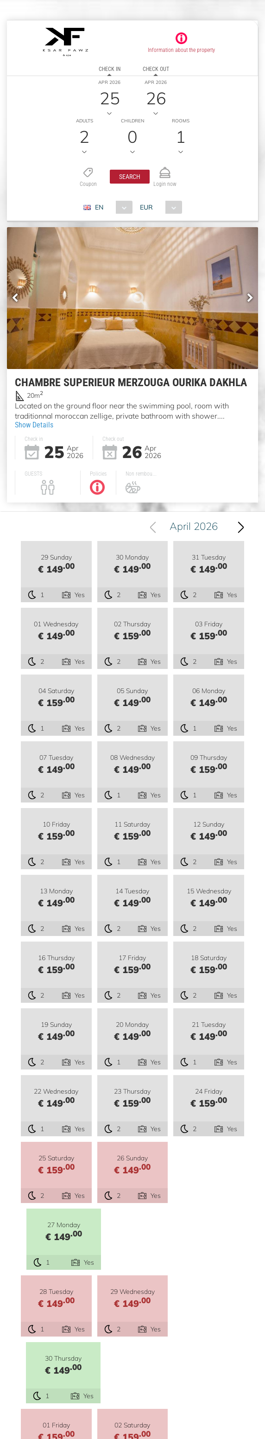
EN (99, 207)
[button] (130, 177)
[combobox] (111, 207)
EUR (146, 207)
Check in (109, 69)
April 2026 (194, 526)
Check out (156, 69)
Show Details (34, 424)
